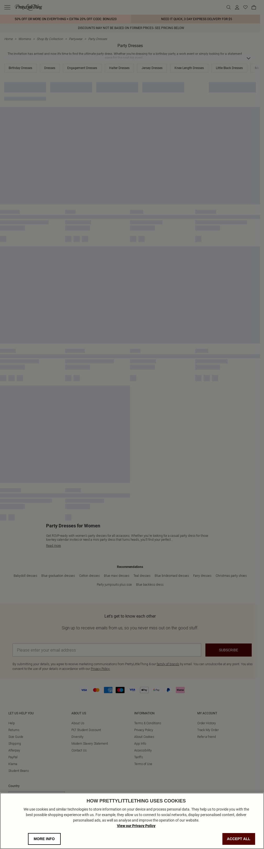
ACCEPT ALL (238, 839)
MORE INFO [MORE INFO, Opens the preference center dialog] (44, 839)
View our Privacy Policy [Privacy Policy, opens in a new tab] (136, 826)
